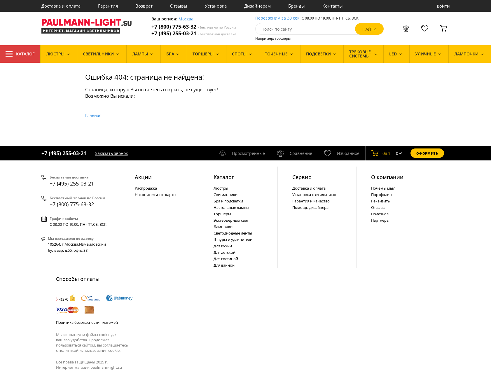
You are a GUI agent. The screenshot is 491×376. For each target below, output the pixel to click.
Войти (443, 6)
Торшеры (222, 213)
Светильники (225, 194)
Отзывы (178, 6)
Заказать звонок (111, 153)
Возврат (144, 6)
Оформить (427, 153)
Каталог (20, 53)
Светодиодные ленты (233, 233)
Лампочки (223, 226)
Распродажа (146, 188)
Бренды (296, 6)
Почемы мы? (383, 188)
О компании (387, 177)
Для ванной (224, 265)
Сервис (301, 177)
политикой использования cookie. (89, 350)
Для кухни (223, 246)
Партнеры (380, 220)
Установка (216, 6)
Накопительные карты (155, 194)
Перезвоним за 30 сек (277, 18)
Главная (93, 115)
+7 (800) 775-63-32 (193, 26)
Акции (143, 177)
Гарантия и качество (311, 201)
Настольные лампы (231, 207)
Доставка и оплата (61, 6)
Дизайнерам (257, 6)
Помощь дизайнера (310, 207)
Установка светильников (314, 194)
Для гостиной (226, 258)
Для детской (224, 252)
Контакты (332, 6)
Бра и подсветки (228, 201)
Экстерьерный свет (231, 220)
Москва (186, 19)
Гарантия (108, 6)
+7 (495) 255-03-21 (193, 33)
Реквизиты (381, 201)
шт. (381, 153)
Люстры (221, 188)
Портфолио (381, 194)
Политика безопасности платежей (87, 322)
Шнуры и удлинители (233, 239)
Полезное (380, 213)
